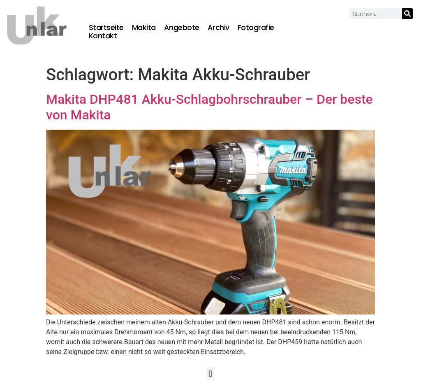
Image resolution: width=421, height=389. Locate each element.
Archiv (218, 27)
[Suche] (407, 13)
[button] (210, 374)
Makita (144, 27)
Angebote (181, 27)
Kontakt (103, 36)
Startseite (106, 27)
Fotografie (256, 27)
